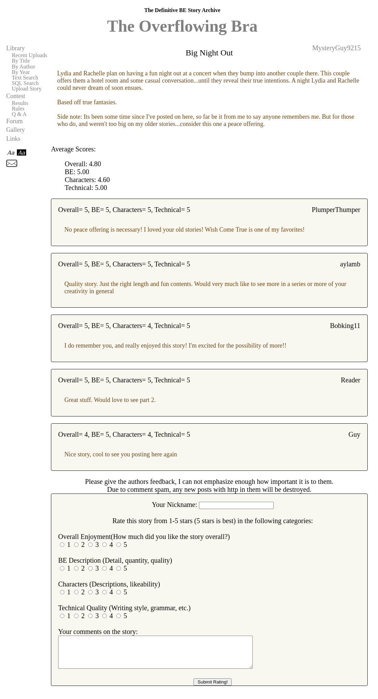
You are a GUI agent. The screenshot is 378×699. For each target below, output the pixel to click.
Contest (15, 96)
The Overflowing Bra (182, 26)
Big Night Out (209, 52)
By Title (21, 61)
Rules (18, 109)
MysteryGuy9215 (336, 48)
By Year (21, 72)
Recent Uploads (29, 55)
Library (15, 48)
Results (20, 103)
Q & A (19, 114)
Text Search (25, 78)
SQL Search (25, 83)
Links (13, 138)
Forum (14, 121)
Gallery (15, 129)
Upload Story (27, 89)
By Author (23, 67)
